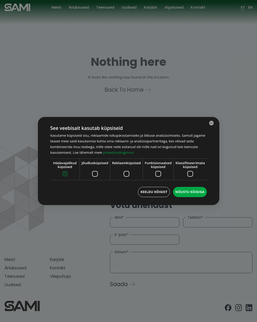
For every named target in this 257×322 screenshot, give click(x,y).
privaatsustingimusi (118, 152)
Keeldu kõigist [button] (153, 192)
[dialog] (128, 161)
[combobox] (211, 123)
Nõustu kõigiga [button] (189, 192)
